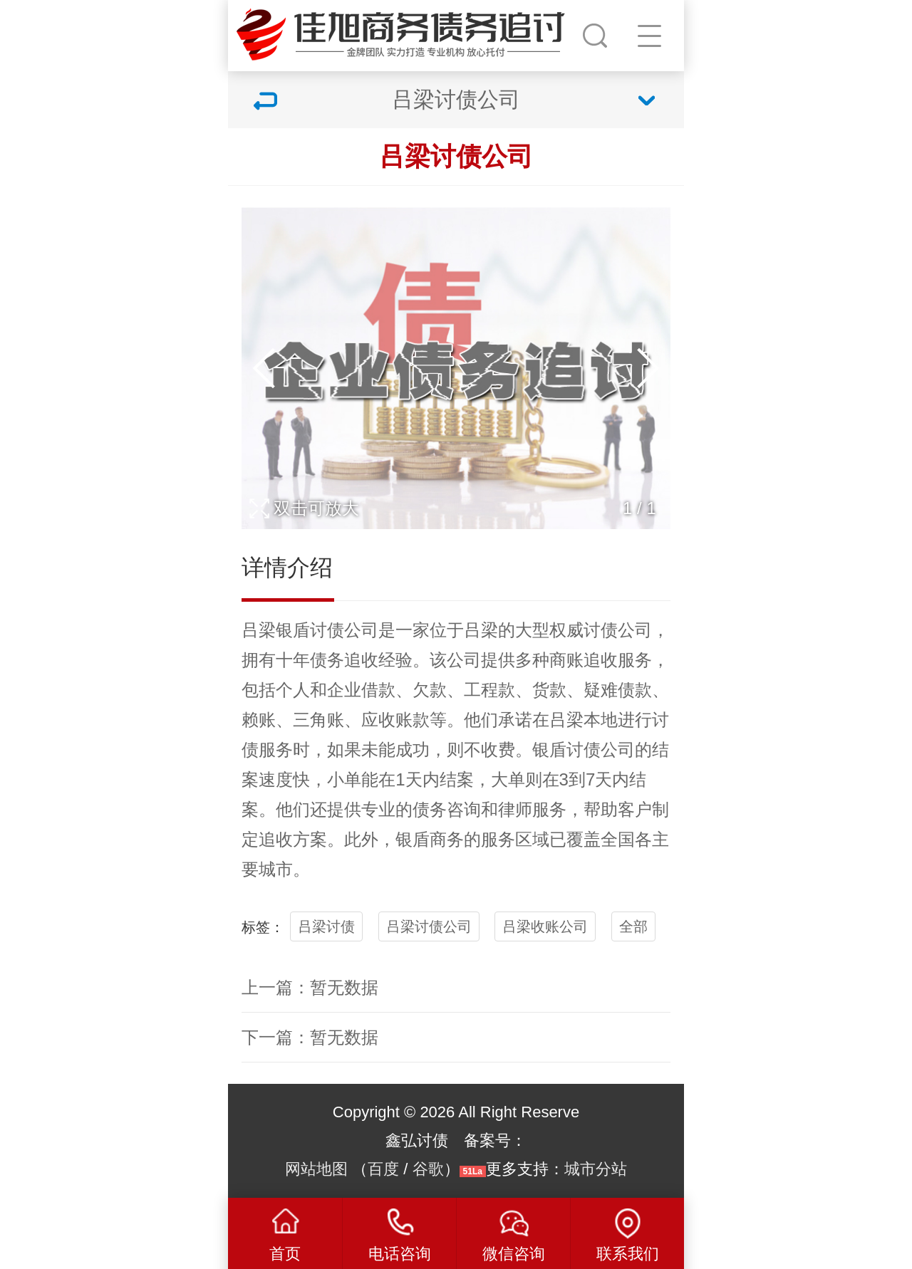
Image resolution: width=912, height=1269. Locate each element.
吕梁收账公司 (545, 926)
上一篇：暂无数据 (310, 987)
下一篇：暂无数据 (310, 1037)
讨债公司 (344, 629)
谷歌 (428, 1169)
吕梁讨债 (326, 926)
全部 (633, 926)
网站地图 (316, 1169)
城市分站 (595, 1169)
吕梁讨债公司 (429, 926)
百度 (383, 1169)
